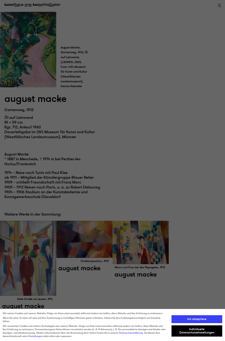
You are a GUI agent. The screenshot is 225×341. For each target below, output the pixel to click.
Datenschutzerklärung (131, 333)
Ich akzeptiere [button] (196, 319)
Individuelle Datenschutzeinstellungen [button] (196, 331)
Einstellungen (35, 336)
